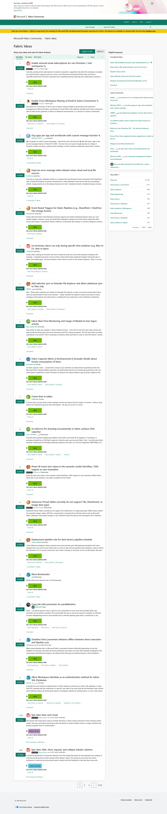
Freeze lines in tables (42, 396)
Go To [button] (148, 22)
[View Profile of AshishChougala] (38, 507)
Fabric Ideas (51, 38)
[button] (87, 51)
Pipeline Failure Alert (117, 72)
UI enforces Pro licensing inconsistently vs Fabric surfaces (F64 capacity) (63, 430)
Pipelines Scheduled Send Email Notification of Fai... (129, 81)
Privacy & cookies (126, 800)
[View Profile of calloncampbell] (37, 542)
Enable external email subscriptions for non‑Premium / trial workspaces (62, 64)
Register (126, 22)
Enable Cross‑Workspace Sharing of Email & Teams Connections (64, 100)
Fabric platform (63, 665)
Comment (29, 93)
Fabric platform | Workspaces (56, 309)
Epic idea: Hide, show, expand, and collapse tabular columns (62, 749)
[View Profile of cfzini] (112, 149)
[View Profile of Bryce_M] (113, 136)
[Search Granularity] (93, 27)
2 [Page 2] (84, 785)
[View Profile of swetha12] (36, 69)
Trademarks (148, 800)
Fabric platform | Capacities (53, 384)
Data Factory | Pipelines (34, 234)
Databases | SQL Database (72, 703)
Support (103, 17)
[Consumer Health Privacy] (41, 807)
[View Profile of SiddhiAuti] (35, 399)
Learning (94, 17)
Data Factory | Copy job (59, 627)
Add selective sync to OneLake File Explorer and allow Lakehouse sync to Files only (67, 285)
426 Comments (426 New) (35, 742)
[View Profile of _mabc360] (29, 251)
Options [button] (99, 51)
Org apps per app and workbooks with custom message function (65, 135)
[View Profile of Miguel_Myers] (43, 717)
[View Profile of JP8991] (28, 289)
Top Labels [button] (114, 175)
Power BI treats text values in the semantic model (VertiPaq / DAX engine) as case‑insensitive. (65, 468)
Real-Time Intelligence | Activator (37, 271)
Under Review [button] (35, 766)
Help (141, 22)
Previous (136, 227)
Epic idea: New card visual (45, 714)
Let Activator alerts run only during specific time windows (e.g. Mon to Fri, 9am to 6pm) (67, 247)
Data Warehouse (116, 213)
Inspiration (58, 17)
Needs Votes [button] (34, 731)
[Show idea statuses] (96, 57)
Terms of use (138, 800)
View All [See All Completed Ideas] (113, 85)
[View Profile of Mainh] (112, 128)
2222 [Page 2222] (100, 785)
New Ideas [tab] (37, 57)
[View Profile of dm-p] (116, 164)
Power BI (30, 89)
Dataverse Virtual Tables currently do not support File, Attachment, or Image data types (67, 503)
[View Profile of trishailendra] (30, 213)
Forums (49, 17)
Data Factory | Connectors (35, 123)
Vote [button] (21, 68)
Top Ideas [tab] (28, 57)
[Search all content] (127, 27)
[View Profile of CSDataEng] (30, 645)
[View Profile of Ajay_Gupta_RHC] (31, 327)
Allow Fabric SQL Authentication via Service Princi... (129, 67)
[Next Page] (104, 783)
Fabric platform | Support (53, 454)
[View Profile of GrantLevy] (29, 176)
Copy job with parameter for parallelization (54, 604)
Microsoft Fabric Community (28, 38)
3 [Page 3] (89, 785)
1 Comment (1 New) (33, 200)
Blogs (86, 17)
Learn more (18, 10)
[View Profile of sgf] (33, 577)
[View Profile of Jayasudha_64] (30, 364)
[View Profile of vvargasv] (41, 103)
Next (150, 227)
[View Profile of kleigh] (112, 97)
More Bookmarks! (41, 574)
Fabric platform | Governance (56, 123)
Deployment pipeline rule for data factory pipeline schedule (62, 539)
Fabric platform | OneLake (35, 309)
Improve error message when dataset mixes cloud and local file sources (64, 171)
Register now (150, 31)
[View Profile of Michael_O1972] (37, 138)
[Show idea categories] (82, 57)
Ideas (67, 17)
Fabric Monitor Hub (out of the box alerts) (125, 76)
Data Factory (45, 627)
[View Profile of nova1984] (113, 121)
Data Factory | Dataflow (48, 665)
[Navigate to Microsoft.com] (19, 16)
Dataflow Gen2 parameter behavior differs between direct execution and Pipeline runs (66, 641)
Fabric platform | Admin (34, 347)
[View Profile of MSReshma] (36, 472)
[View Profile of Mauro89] (38, 607)
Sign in (134, 22)
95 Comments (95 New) (34, 777)
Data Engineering (32, 627)
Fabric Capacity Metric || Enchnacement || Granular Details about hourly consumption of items (64, 360)
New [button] (35, 82)
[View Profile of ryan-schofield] (31, 434)
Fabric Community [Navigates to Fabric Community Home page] (36, 16)
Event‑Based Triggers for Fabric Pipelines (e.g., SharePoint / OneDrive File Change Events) (66, 209)
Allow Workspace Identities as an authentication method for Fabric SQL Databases (65, 678)
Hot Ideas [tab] (19, 57)
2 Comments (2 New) (33, 163)
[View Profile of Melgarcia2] (114, 144)
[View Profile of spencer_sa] (29, 683)
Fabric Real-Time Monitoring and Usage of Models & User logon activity (64, 322)
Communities (77, 17)
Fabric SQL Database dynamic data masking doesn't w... (130, 62)
